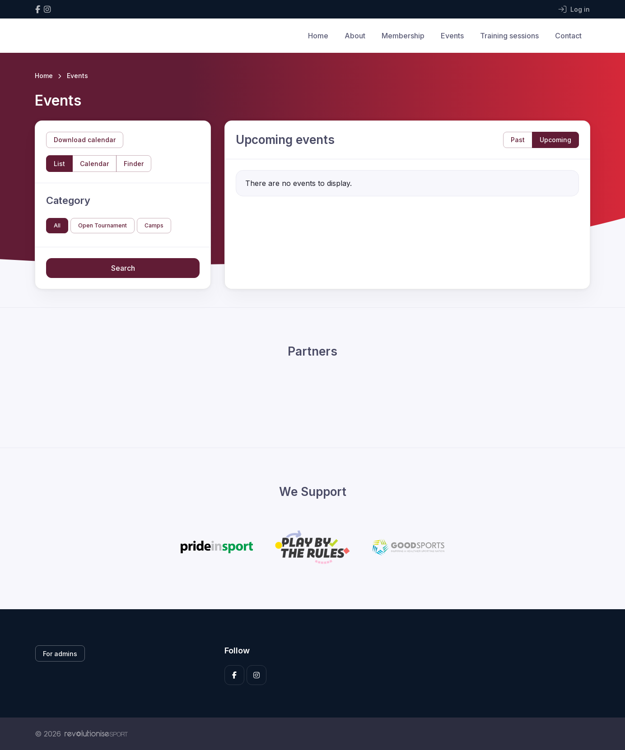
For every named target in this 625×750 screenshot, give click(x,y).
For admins (60, 653)
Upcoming (555, 140)
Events (452, 35)
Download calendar (85, 140)
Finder (134, 163)
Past (518, 140)
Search (123, 268)
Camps (154, 225)
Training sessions (509, 35)
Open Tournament (102, 225)
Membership (403, 35)
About (355, 35)
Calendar (94, 163)
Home (318, 35)
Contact (568, 35)
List (59, 163)
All (57, 225)
